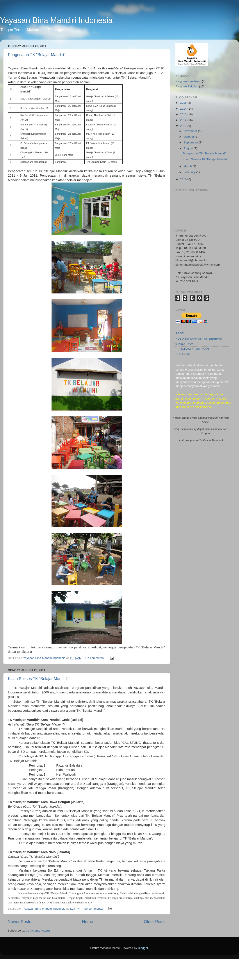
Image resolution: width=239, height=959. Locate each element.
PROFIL (180, 333)
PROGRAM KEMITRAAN (192, 349)
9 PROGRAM (184, 344)
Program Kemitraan (188, 81)
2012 (183, 120)
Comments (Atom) (38, 930)
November (191, 131)
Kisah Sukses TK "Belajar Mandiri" (38, 679)
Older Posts (155, 921)
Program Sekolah (186, 86)
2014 (183, 108)
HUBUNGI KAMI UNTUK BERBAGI (198, 338)
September (191, 142)
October (189, 136)
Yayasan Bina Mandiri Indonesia (56, 20)
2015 (183, 102)
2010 (183, 179)
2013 (183, 114)
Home (87, 921)
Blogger (143, 948)
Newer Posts (19, 921)
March (188, 166)
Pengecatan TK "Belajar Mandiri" (36, 54)
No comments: (95, 658)
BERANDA (182, 354)
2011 (183, 126)
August (189, 148)
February (190, 172)
